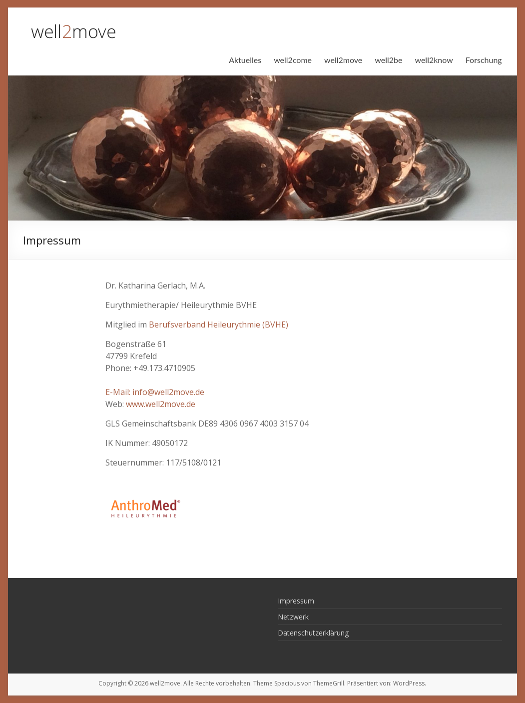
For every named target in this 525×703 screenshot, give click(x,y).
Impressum (296, 601)
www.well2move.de (160, 404)
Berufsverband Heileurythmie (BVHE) (218, 324)
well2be (388, 59)
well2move (343, 59)
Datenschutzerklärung (313, 633)
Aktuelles (245, 59)
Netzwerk (293, 617)
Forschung (484, 59)
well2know (434, 59)
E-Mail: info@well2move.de (154, 392)
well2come (293, 59)
